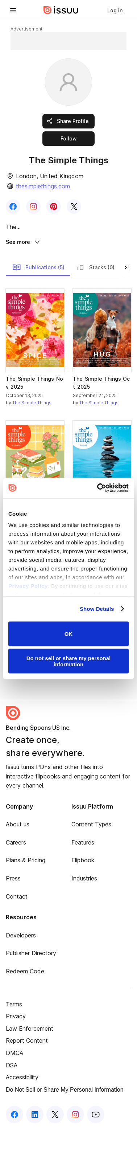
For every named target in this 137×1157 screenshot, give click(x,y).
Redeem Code (25, 999)
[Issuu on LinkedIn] (34, 1142)
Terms (14, 1031)
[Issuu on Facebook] (14, 1142)
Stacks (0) (95, 295)
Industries (84, 906)
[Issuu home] (61, 10)
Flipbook (83, 888)
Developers (21, 963)
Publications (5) (38, 295)
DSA (11, 1092)
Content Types (91, 852)
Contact (17, 924)
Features (82, 870)
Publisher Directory (31, 981)
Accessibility (22, 1105)
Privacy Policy (28, 586)
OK (69, 634)
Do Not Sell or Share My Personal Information (65, 1118)
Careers (16, 870)
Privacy (16, 1044)
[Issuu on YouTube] (95, 1142)
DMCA (14, 1080)
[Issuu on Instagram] (75, 1142)
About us (17, 852)
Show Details (97, 609)
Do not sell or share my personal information (68, 661)
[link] (114, 10)
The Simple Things (31, 430)
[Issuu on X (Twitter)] (55, 1142)
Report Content (27, 1068)
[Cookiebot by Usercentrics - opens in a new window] (98, 488)
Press (13, 906)
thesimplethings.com (43, 186)
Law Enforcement (29, 1056)
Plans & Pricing (25, 888)
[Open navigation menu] (13, 10)
